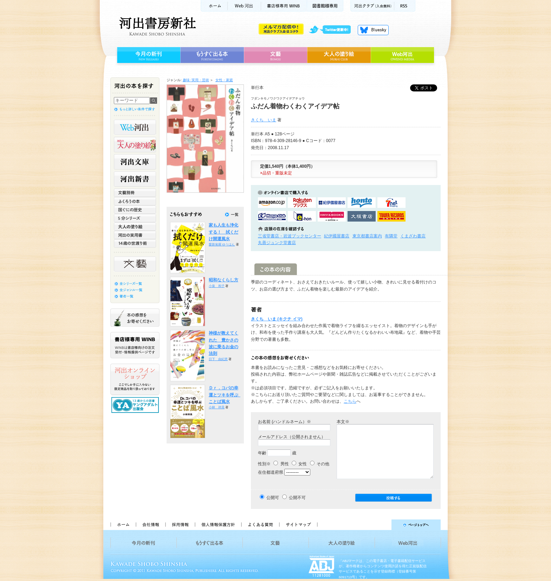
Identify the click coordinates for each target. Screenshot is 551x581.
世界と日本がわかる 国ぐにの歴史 (135, 209)
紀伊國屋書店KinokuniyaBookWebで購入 (332, 202)
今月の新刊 (147, 55)
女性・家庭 (224, 80)
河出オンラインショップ (135, 379)
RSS (404, 6)
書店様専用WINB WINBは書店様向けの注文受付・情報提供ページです (135, 345)
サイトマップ (298, 524)
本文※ (343, 421)
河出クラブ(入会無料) (372, 6)
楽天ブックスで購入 (302, 202)
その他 (319, 463)
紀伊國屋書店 (336, 236)
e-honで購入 (302, 216)
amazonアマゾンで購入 (272, 202)
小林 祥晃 (217, 407)
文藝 (275, 55)
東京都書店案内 (367, 236)
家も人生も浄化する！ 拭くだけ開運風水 (223, 232)
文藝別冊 (135, 193)
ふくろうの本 (135, 201)
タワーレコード (391, 216)
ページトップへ (382, 524)
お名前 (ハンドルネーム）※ (284, 421)
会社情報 (150, 524)
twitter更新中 (332, 30)
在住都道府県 (270, 472)
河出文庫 (135, 162)
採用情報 (180, 524)
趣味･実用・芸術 (196, 80)
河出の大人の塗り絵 (135, 144)
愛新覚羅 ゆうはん (222, 244)
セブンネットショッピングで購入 (391, 202)
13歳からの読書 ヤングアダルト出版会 (136, 405)
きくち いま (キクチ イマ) (277, 319)
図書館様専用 (325, 6)
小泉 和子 (217, 286)
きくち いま (263, 119)
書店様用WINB (284, 6)
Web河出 (244, 6)
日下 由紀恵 (218, 359)
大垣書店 (362, 216)
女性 (299, 463)
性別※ (264, 463)
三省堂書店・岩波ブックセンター (289, 236)
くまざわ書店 (413, 236)
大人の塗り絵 (339, 55)
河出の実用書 (135, 235)
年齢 (262, 453)
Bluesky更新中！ (373, 30)
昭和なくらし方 (223, 279)
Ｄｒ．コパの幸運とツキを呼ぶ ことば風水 (225, 394)
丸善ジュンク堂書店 (277, 242)
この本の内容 (275, 269)
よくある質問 (260, 524)
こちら (350, 401)
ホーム (214, 6)
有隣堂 (391, 236)
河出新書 (135, 179)
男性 (281, 463)
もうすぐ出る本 (212, 55)
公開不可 (297, 497)
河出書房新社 (156, 26)
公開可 (272, 497)
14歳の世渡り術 (135, 243)
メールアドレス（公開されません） (291, 436)
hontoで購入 (362, 202)
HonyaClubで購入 (272, 216)
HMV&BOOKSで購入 (332, 216)
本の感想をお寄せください (135, 317)
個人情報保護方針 (218, 524)
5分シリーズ (135, 218)
